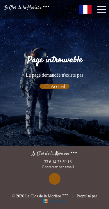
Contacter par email (54, 167)
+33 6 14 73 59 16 (53, 162)
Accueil (54, 86)
